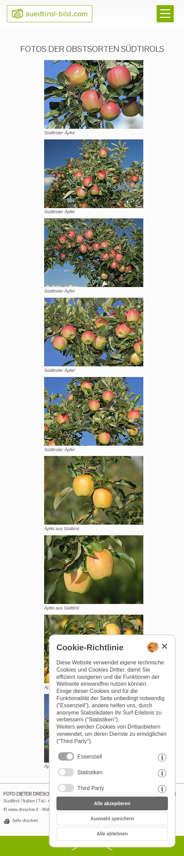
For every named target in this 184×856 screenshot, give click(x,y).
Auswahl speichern (112, 818)
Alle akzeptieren (112, 803)
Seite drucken (25, 820)
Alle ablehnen (112, 833)
